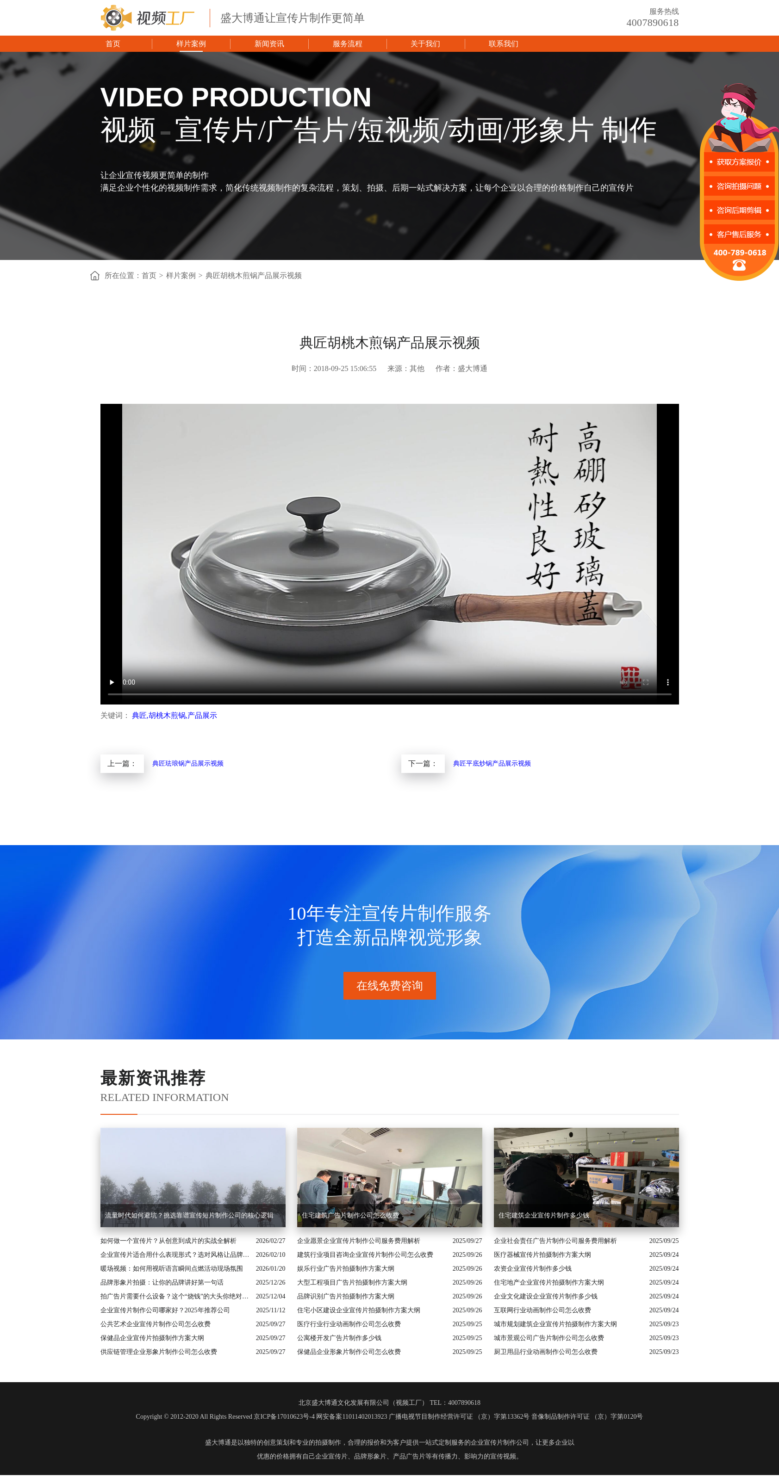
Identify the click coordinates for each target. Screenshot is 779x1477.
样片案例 (191, 44)
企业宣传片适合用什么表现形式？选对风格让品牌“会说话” (175, 1254)
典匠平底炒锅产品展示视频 (492, 763)
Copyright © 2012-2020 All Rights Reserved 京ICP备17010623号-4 (225, 1416)
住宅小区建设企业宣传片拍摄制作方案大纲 (358, 1310)
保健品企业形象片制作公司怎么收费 (349, 1351)
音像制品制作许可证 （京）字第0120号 (587, 1416)
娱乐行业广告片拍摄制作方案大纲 (345, 1268)
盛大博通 (218, 1442)
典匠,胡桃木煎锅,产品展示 (174, 715)
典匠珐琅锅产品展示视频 (188, 763)
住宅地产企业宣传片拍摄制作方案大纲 (549, 1282)
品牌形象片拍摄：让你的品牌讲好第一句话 (162, 1282)
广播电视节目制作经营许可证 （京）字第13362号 (459, 1416)
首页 (113, 44)
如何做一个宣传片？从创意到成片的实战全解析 (168, 1240)
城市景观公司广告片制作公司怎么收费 (549, 1338)
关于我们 (425, 44)
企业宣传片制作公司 (500, 1442)
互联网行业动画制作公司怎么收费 (542, 1310)
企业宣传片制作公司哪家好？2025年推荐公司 (165, 1310)
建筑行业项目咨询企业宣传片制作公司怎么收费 (365, 1254)
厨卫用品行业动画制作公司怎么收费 (546, 1351)
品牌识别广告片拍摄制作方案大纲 (345, 1296)
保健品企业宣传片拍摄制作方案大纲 (152, 1338)
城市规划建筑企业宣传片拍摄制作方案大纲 (555, 1324)
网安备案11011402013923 (351, 1416)
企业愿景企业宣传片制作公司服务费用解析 (358, 1240)
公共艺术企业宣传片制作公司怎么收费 (155, 1324)
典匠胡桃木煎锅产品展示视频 (254, 275)
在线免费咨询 (389, 986)
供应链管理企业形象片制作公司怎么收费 (158, 1351)
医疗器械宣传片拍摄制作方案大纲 (542, 1254)
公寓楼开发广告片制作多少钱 (339, 1338)
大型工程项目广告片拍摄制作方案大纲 (352, 1282)
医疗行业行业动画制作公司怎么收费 (349, 1324)
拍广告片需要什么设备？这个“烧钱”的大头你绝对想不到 (175, 1296)
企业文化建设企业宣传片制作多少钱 (546, 1296)
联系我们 (503, 44)
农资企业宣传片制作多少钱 (533, 1268)
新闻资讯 (269, 44)
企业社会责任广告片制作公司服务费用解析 (555, 1240)
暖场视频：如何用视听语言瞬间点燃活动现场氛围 (171, 1268)
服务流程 (347, 44)
